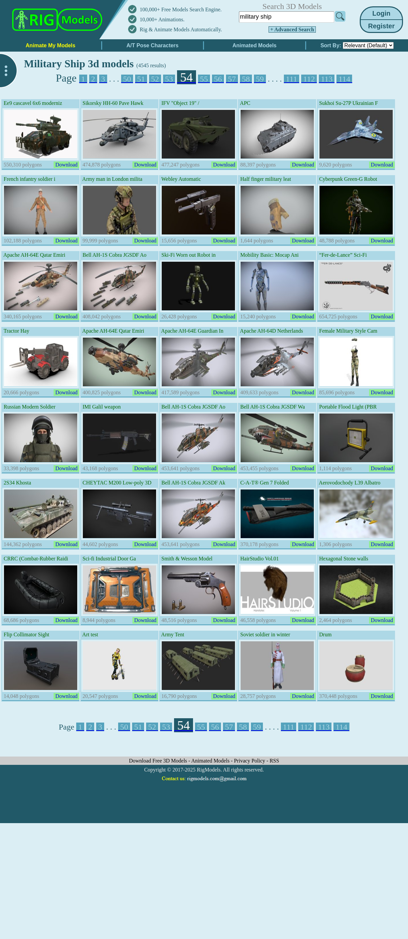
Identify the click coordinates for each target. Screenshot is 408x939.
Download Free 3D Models (158, 761)
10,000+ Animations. (162, 19)
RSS (274, 761)
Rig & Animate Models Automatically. (181, 29)
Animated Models (211, 761)
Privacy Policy (250, 761)
